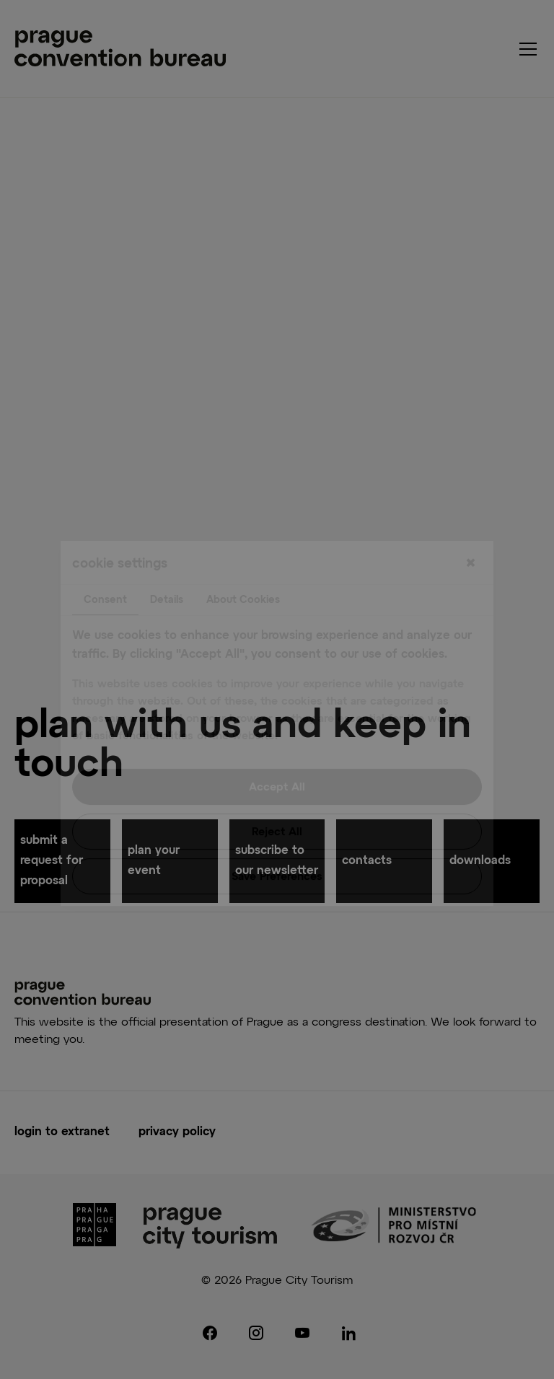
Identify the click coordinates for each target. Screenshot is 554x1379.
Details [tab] (166, 566)
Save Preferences (277, 842)
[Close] (470, 530)
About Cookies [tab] (243, 566)
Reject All (277, 798)
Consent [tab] (105, 566)
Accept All (277, 753)
